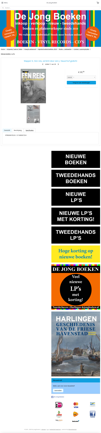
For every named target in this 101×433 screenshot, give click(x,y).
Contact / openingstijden (81, 49)
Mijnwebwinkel (73, 429)
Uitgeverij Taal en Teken (14, 49)
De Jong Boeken (57, 397)
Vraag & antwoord (30, 49)
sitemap (43, 429)
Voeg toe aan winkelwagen (81, 83)
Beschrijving (18, 130)
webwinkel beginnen (55, 429)
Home (3, 49)
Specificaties (30, 130)
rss (47, 429)
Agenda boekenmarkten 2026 (47, 49)
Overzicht (7, 130)
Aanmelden (58, 390)
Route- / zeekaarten (65, 49)
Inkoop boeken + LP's (8, 54)
